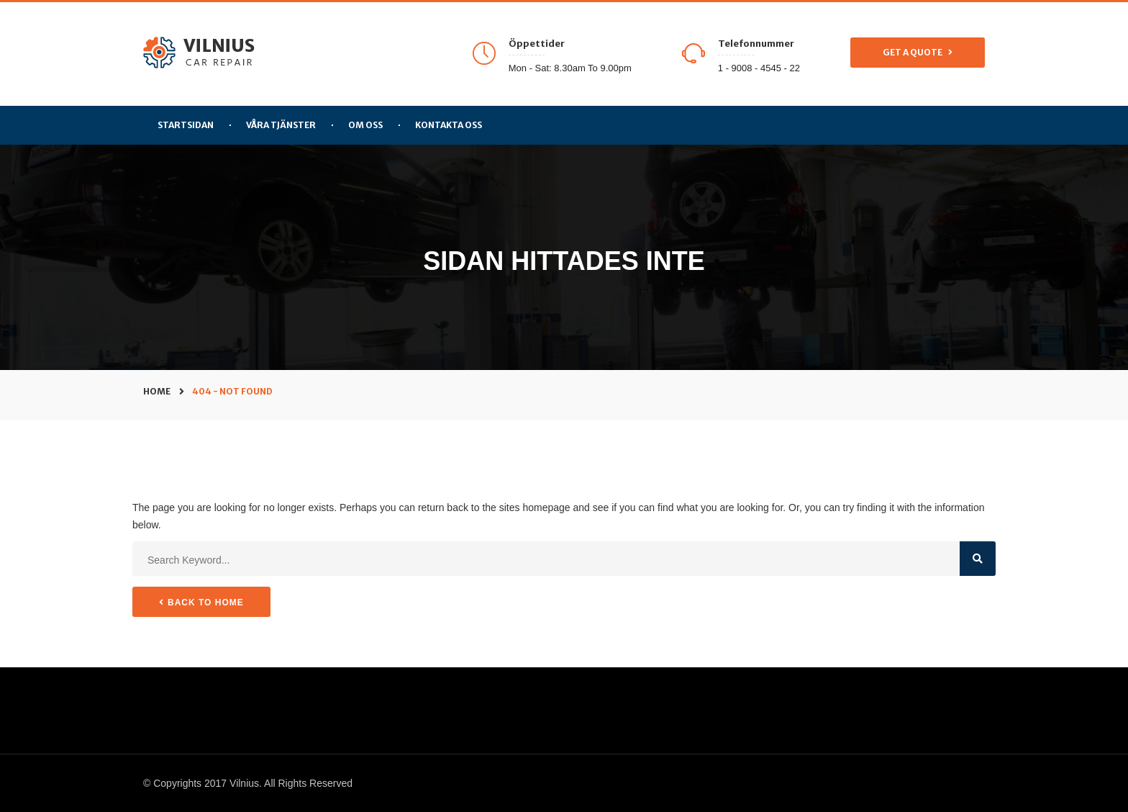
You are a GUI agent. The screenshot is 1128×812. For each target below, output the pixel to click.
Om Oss (365, 124)
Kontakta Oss (448, 124)
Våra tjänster (281, 124)
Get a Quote (917, 52)
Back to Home (201, 602)
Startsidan (186, 124)
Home (156, 391)
